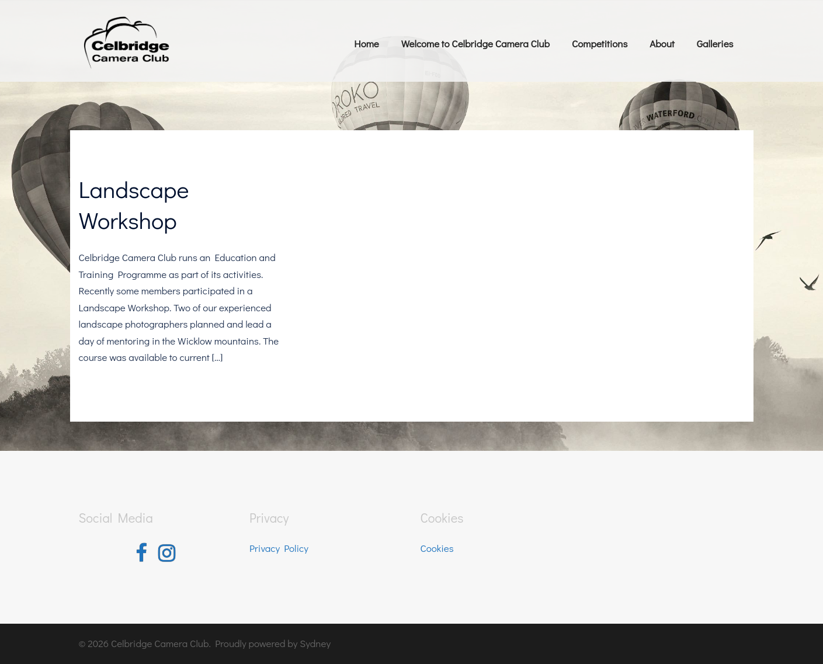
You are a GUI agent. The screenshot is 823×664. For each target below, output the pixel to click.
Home (366, 43)
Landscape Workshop (134, 204)
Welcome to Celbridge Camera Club (475, 43)
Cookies (437, 548)
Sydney (315, 643)
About (662, 43)
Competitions (599, 43)
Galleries (715, 43)
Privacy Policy (278, 548)
